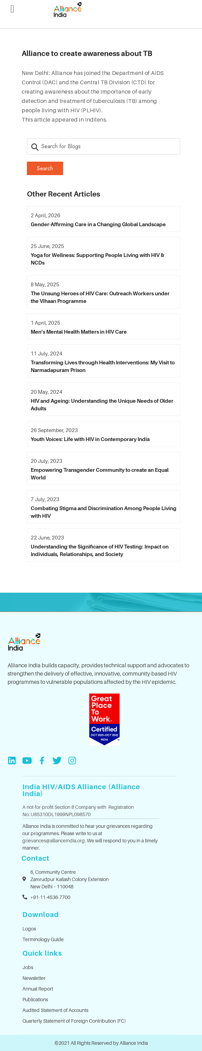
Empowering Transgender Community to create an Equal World (100, 473)
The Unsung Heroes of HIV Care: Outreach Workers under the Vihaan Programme (100, 297)
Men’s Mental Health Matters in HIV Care (79, 331)
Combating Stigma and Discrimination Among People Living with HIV (103, 512)
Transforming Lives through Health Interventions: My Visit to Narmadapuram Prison (103, 366)
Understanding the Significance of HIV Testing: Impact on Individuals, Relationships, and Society (100, 550)
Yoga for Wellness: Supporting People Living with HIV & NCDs (97, 259)
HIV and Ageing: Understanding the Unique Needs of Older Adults (102, 404)
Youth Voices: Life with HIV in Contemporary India (90, 439)
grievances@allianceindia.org (53, 840)
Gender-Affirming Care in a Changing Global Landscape (98, 224)
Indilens (95, 119)
